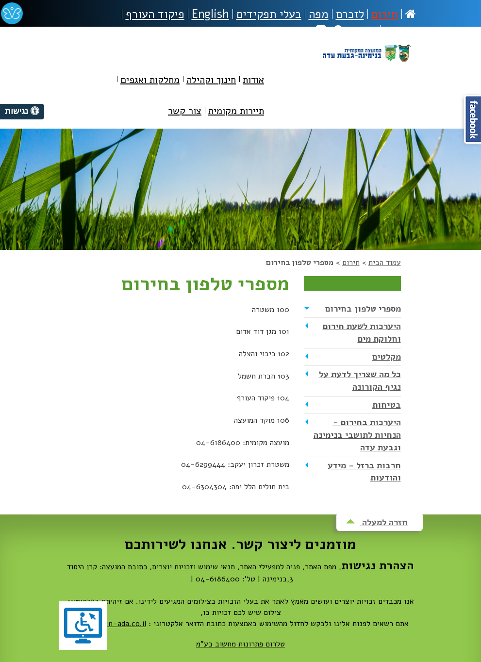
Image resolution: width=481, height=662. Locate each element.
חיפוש (355, 30)
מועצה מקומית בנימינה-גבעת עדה (366, 64)
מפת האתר (320, 567)
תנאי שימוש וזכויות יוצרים (193, 567)
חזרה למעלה (377, 522)
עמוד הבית (384, 262)
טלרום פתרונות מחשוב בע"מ (240, 644)
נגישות (400, 30)
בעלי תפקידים (268, 14)
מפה (319, 14)
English (210, 14)
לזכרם (350, 14)
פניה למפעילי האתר (270, 567)
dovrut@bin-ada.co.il (109, 623)
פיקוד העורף (155, 14)
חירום (384, 14)
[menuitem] (253, 82)
